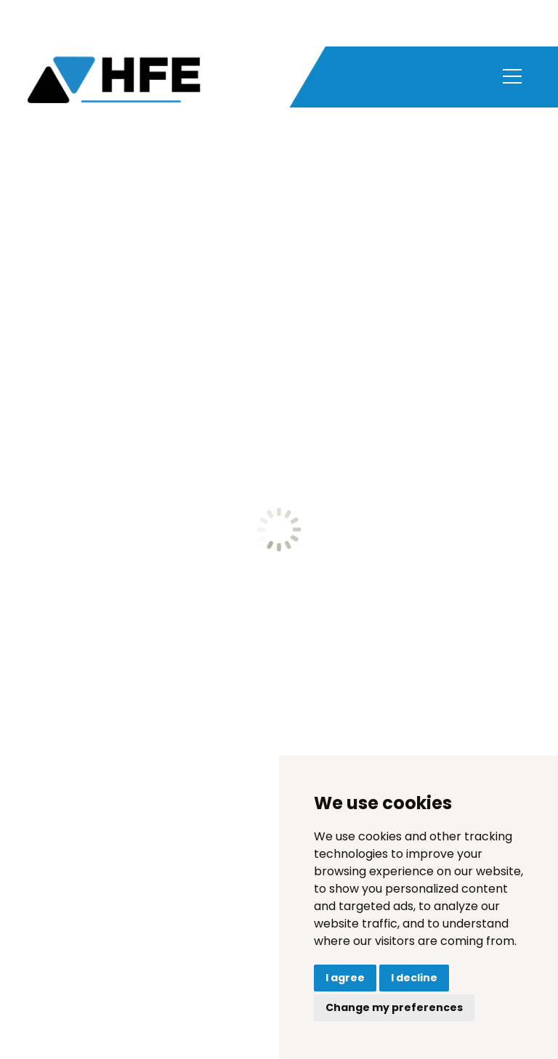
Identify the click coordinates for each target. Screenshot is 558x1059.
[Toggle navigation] (512, 78)
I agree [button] (345, 977)
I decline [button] (414, 977)
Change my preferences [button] (394, 1007)
